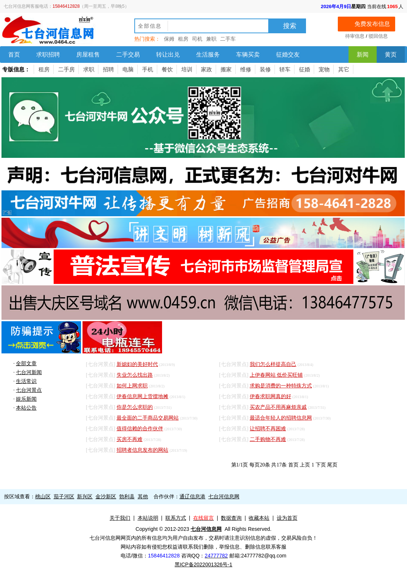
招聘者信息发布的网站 (142, 450)
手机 (147, 69)
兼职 (211, 39)
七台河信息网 (223, 496)
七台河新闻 (29, 372)
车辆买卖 (248, 54)
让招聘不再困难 (268, 428)
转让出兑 (168, 54)
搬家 (226, 69)
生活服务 (208, 54)
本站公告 (26, 408)
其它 (343, 69)
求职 (88, 69)
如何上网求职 (132, 386)
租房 (183, 39)
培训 (186, 69)
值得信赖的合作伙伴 (140, 428)
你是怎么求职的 (135, 407)
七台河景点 (29, 390)
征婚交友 (288, 54)
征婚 (304, 69)
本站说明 (148, 518)
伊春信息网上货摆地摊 (142, 396)
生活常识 (26, 381)
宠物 (324, 69)
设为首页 (287, 518)
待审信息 (354, 36)
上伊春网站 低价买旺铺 (276, 375)
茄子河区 (64, 496)
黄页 (391, 54)
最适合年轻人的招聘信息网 (281, 418)
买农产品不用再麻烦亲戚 (278, 407)
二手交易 (128, 54)
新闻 (363, 54)
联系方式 (175, 518)
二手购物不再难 (268, 439)
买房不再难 (129, 439)
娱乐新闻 (26, 399)
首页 (14, 54)
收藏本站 (259, 518)
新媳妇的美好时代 (137, 364)
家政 (206, 69)
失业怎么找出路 (135, 375)
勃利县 (127, 496)
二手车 (228, 39)
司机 (197, 39)
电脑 (128, 69)
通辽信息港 (192, 496)
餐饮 (167, 69)
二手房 (66, 69)
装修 (265, 69)
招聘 (108, 69)
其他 (143, 496)
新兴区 (84, 496)
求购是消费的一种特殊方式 (281, 386)
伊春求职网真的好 (270, 396)
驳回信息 (378, 36)
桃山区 (43, 496)
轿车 (284, 69)
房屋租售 (88, 54)
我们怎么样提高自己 (273, 364)
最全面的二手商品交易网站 (148, 418)
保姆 (169, 39)
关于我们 (120, 518)
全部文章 (26, 363)
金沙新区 (105, 496)
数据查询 (231, 518)
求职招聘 (48, 54)
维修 (245, 69)
